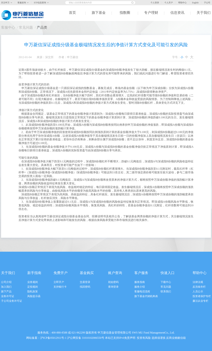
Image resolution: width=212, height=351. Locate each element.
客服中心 (8, 27)
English (195, 2)
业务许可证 (7, 296)
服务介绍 (139, 286)
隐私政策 (32, 291)
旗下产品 (6, 291)
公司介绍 (6, 282)
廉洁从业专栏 (200, 301)
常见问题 (26, 27)
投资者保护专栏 (202, 296)
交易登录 (85, 282)
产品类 (42, 27)
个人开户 (168, 2)
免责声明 (129, 337)
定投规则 (32, 286)
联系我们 (166, 291)
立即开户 (59, 282)
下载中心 (166, 282)
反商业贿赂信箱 (176, 337)
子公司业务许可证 (11, 301)
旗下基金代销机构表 (146, 296)
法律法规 (198, 282)
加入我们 (6, 286)
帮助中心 (182, 2)
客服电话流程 (142, 291)
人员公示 (198, 291)
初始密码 (113, 282)
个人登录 (155, 2)
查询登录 (113, 286)
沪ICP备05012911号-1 (53, 337)
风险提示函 (33, 296)
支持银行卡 (60, 286)
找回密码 (85, 286)
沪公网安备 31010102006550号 (85, 337)
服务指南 (139, 282)
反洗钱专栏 (199, 286)
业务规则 (32, 282)
